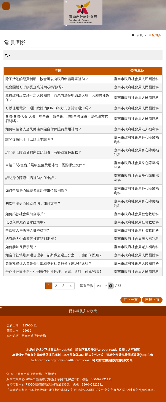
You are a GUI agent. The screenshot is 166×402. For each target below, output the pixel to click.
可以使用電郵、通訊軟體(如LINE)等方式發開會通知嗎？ (48, 108)
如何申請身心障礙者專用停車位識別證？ (36, 190)
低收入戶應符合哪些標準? (25, 222)
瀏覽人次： (14, 330)
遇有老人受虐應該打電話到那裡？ (31, 239)
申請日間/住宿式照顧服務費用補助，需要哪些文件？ (45, 165)
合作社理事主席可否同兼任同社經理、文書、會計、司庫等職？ (53, 271)
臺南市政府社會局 (83, 12)
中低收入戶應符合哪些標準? (27, 230)
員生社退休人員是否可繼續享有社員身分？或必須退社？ (48, 263)
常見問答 (155, 35)
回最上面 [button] (152, 300)
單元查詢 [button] (7, 55)
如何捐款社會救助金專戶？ (26, 214)
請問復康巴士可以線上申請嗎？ (29, 139)
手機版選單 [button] (6, 6)
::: (65, 2)
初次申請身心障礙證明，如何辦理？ (33, 203)
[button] (111, 286)
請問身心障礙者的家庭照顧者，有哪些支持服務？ (43, 152)
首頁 (140, 35)
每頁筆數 (86, 285)
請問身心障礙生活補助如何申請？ (31, 178)
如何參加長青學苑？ (21, 247)
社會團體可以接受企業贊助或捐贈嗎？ (34, 87)
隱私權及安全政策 (83, 311)
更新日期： (14, 325)
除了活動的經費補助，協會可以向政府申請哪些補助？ (46, 79)
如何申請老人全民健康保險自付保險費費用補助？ (43, 129)
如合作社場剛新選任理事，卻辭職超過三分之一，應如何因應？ (53, 255)
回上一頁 (131, 300)
